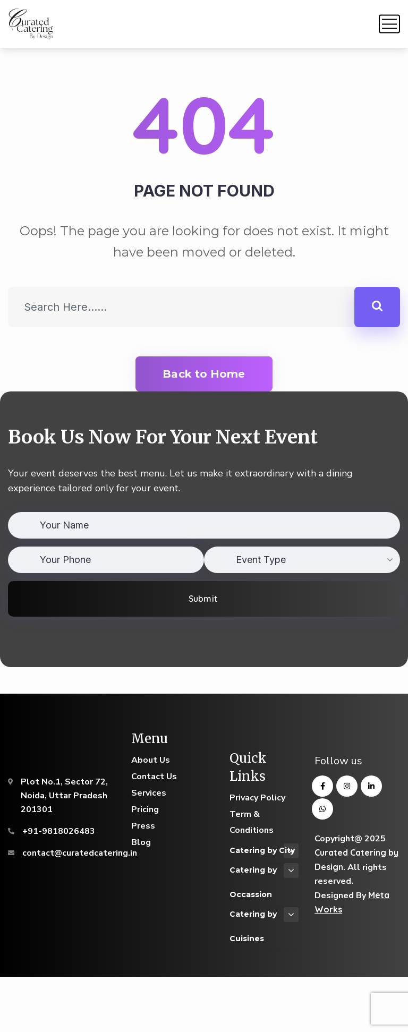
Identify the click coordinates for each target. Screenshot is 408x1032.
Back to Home (204, 374)
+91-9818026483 (58, 831)
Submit (203, 598)
